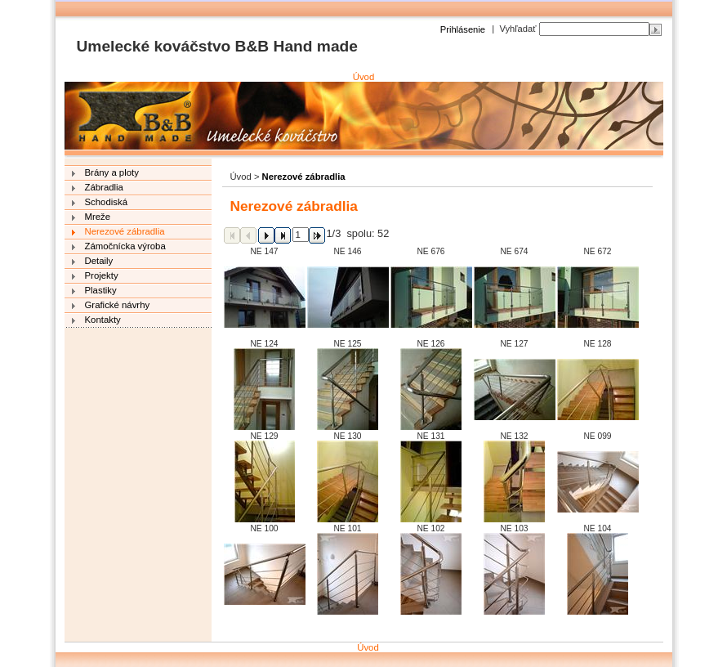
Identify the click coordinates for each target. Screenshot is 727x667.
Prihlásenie (462, 29)
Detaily (99, 261)
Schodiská (106, 202)
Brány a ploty (112, 172)
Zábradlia (104, 187)
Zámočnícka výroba (125, 246)
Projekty (101, 275)
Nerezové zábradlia (125, 231)
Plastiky (101, 290)
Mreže (98, 217)
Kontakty (103, 320)
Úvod (364, 77)
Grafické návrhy (117, 305)
